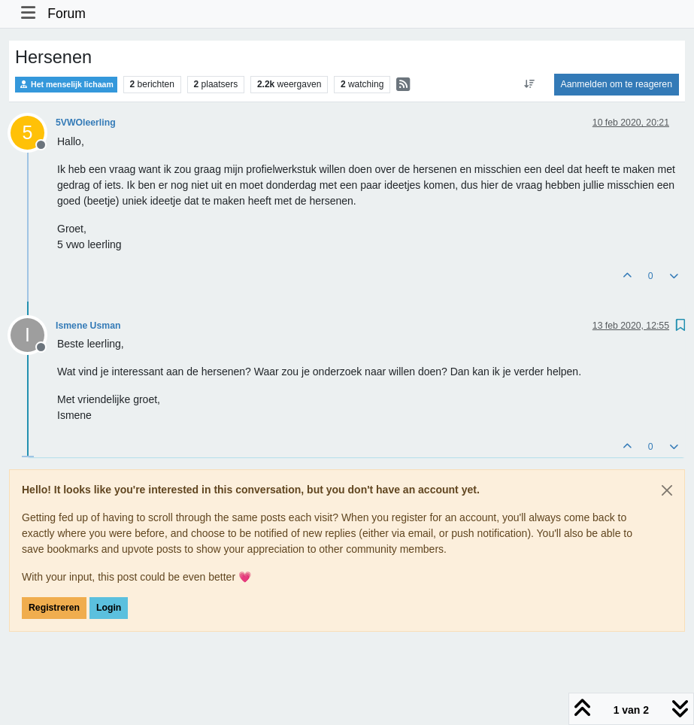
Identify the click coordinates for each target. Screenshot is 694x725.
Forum (66, 13)
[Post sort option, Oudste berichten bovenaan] (529, 84)
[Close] (667, 490)
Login (108, 607)
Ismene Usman (88, 325)
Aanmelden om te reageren (616, 84)
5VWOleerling (86, 122)
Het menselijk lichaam (66, 84)
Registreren (54, 607)
